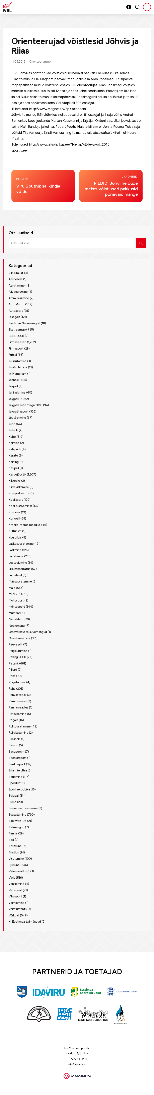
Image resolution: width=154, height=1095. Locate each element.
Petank (13, 663)
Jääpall (13, 386)
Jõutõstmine (17, 418)
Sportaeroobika (19, 789)
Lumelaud (15, 575)
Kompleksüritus (19, 493)
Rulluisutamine (18, 732)
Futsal (13, 355)
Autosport (16, 311)
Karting (14, 462)
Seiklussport (17, 764)
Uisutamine (16, 858)
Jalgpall (14, 399)
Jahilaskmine (17, 392)
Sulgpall (14, 795)
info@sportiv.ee (77, 1064)
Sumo (12, 802)
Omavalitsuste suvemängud (28, 632)
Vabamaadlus (18, 871)
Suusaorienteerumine (23, 808)
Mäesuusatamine (20, 581)
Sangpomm (16, 751)
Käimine (14, 443)
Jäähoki (14, 380)
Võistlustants (18, 909)
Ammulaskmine (19, 298)
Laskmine (15, 550)
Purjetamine (17, 682)
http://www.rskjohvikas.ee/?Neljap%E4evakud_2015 (69, 144)
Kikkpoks (14, 481)
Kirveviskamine (19, 487)
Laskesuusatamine (21, 544)
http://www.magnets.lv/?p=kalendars (57, 109)
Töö (11, 840)
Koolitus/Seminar (20, 506)
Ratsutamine (17, 714)
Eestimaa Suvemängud (24, 323)
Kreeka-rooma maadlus (25, 525)
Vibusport (15, 896)
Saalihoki (14, 739)
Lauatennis (16, 556)
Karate (13, 455)
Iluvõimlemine (18, 367)
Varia (12, 877)
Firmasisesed (17, 342)
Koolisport (16, 500)
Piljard (13, 669)
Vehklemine (16, 884)
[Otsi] (141, 243)
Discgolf (14, 317)
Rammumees (18, 701)
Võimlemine (16, 903)
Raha (12, 688)
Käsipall (14, 468)
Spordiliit (15, 783)
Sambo (13, 745)
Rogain (13, 720)
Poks (12, 676)
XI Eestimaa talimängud (25, 921)
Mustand (15, 613)
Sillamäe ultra (18, 770)
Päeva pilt (15, 644)
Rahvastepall (17, 695)
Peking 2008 (17, 657)
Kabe (12, 437)
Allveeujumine (18, 292)
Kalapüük (15, 449)
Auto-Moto (16, 304)
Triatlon (14, 852)
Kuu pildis (15, 537)
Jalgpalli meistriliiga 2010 (25, 405)
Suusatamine (17, 814)
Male (12, 588)
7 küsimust (16, 273)
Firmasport (16, 348)
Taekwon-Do (17, 821)
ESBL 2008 (16, 336)
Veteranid (15, 890)
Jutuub (13, 430)
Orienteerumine (40, 61)
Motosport (16, 600)
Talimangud (16, 827)
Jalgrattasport (18, 411)
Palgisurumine (18, 651)
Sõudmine (15, 777)
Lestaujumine (18, 562)
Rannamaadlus (18, 707)
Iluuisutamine (17, 361)
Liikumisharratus (19, 569)
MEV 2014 (16, 594)
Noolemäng (17, 625)
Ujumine (14, 865)
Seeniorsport (17, 758)
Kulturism (15, 531)
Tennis (13, 833)
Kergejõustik (17, 474)
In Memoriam (17, 374)
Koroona (14, 512)
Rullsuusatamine (20, 726)
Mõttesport (17, 606)
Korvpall (14, 518)
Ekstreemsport (19, 329)
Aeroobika (15, 279)
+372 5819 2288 (77, 1059)
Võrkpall (14, 915)
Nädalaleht (16, 619)
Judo (12, 424)
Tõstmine (15, 846)
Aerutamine (17, 285)
